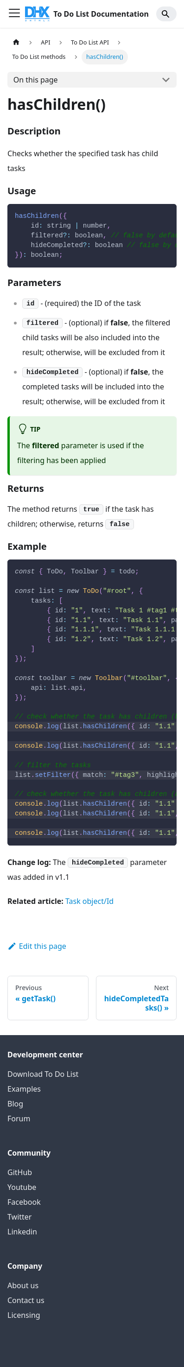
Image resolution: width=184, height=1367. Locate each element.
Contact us (25, 1300)
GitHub (19, 1172)
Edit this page (36, 946)
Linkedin (22, 1232)
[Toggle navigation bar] (14, 14)
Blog (15, 1104)
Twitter (19, 1217)
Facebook (24, 1202)
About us (22, 1285)
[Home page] (16, 42)
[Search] (166, 13)
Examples (24, 1089)
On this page (35, 80)
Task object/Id (89, 901)
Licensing (23, 1315)
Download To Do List (42, 1074)
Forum (18, 1118)
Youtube (21, 1187)
